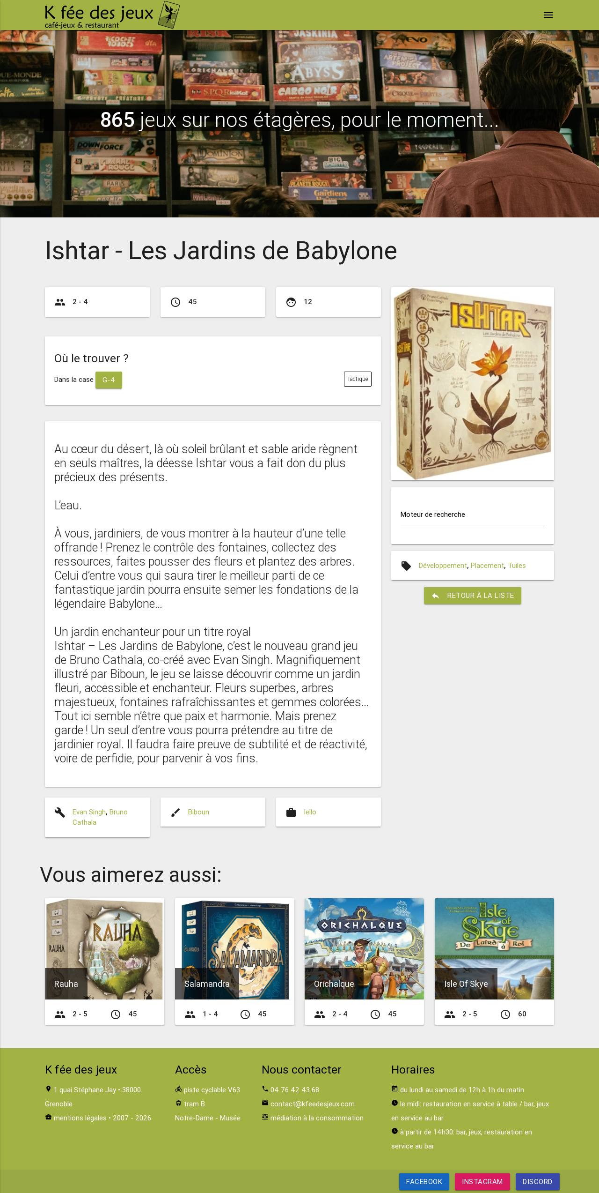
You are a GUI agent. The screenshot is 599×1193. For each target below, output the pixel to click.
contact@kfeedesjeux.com (312, 1103)
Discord (538, 1181)
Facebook (424, 1181)
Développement (443, 565)
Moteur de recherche (433, 514)
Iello (310, 811)
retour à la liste (472, 595)
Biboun (198, 811)
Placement (487, 565)
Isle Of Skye (466, 983)
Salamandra (207, 983)
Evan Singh (89, 811)
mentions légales (80, 1117)
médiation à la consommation (317, 1117)
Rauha (66, 983)
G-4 (109, 379)
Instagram (482, 1181)
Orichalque (334, 983)
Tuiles (517, 565)
